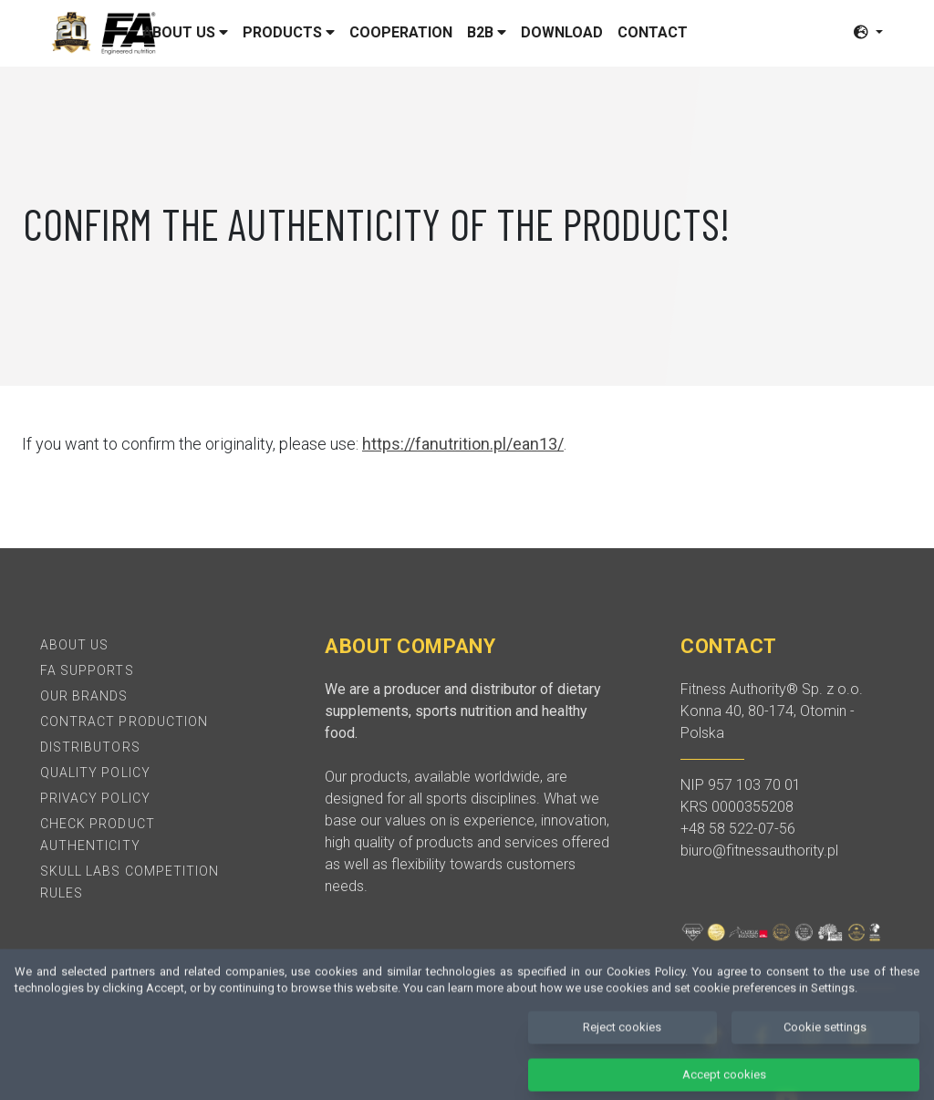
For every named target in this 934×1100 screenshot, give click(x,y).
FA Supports (87, 670)
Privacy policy (95, 798)
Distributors (90, 747)
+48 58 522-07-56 (737, 828)
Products (289, 32)
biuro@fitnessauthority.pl (759, 850)
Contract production (124, 721)
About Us (74, 645)
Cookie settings (825, 1041)
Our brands (84, 696)
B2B (486, 32)
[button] (868, 32)
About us (185, 32)
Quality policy (95, 772)
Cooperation (400, 32)
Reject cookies (622, 1041)
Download (562, 32)
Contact (652, 32)
